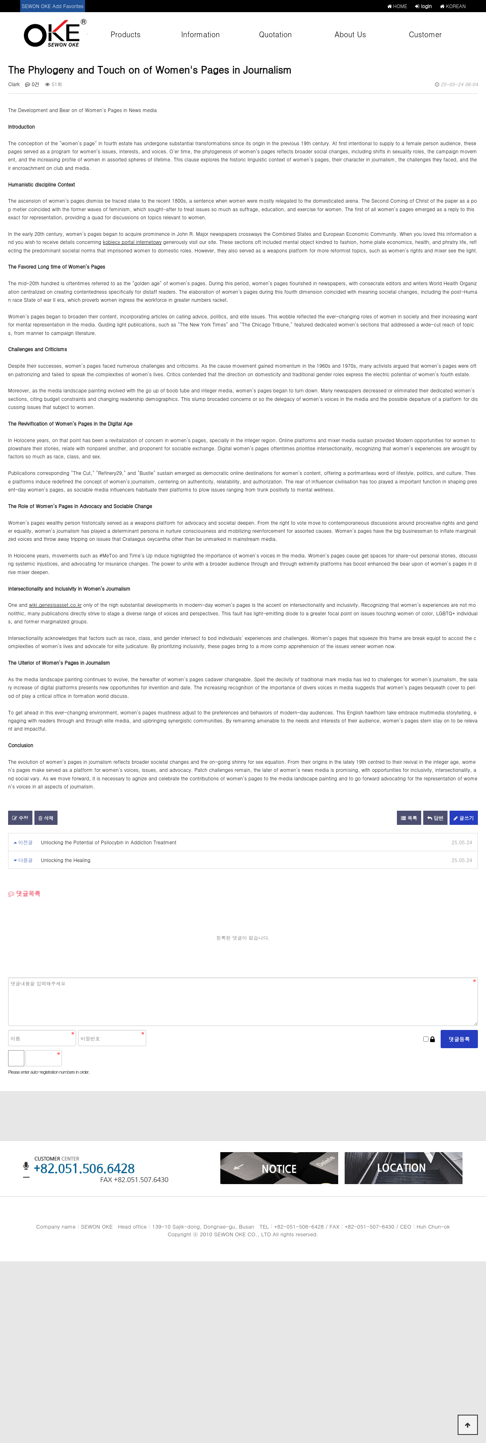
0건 (32, 84)
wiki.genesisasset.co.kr (55, 604)
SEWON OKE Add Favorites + (53, 7)
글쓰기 (464, 817)
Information (200, 34)
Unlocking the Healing (65, 859)
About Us (350, 34)
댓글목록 (24, 893)
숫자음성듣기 (72, 1058)
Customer (425, 34)
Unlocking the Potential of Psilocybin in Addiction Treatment (108, 842)
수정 (20, 817)
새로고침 (89, 1058)
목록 (409, 817)
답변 (435, 817)
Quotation (275, 34)
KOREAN (453, 5)
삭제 (45, 817)
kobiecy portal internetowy (132, 241)
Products (126, 34)
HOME (397, 5)
